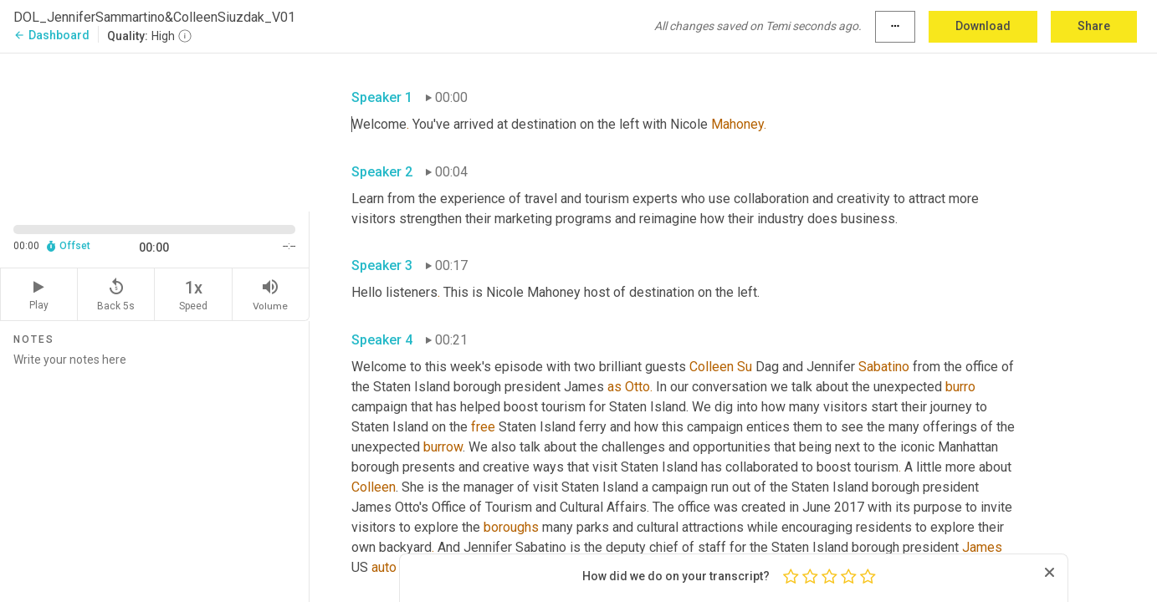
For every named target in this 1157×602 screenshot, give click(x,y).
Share (1094, 26)
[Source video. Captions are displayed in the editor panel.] (155, 131)
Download (983, 26)
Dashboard (51, 35)
